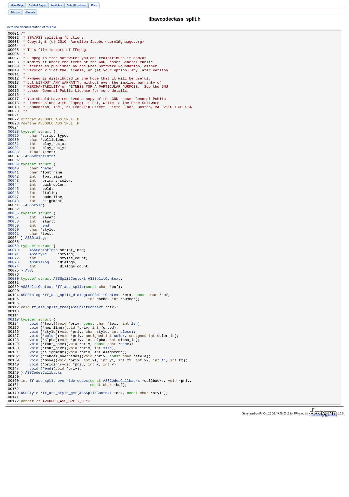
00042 (13, 205)
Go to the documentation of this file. (31, 27)
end (46, 264)
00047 (13, 230)
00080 (13, 328)
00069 (13, 288)
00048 (13, 235)
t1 (163, 426)
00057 (13, 254)
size (107, 411)
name (47, 195)
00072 (13, 303)
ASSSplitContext (69, 328)
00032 (13, 171)
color (50, 396)
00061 (13, 274)
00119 (13, 377)
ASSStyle (33, 239)
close (125, 391)
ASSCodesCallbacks (43, 440)
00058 (13, 259)
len (134, 382)
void (33, 382)
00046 (13, 225)
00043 (13, 210)
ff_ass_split (70, 338)
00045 (13, 220)
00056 (13, 249)
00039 (13, 190)
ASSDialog (34, 279)
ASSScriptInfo (39, 181)
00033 (13, 176)
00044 (13, 215)
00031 (13, 166)
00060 (13, 269)
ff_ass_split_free (50, 362)
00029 (13, 156)
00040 (13, 195)
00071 (13, 298)
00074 (13, 313)
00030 (13, 161)
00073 (13, 308)
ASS (28, 318)
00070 (13, 293)
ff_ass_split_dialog (65, 347)
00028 (13, 151)
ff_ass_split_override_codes (58, 450)
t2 (181, 426)
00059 (13, 264)
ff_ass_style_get (60, 465)
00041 (13, 200)
